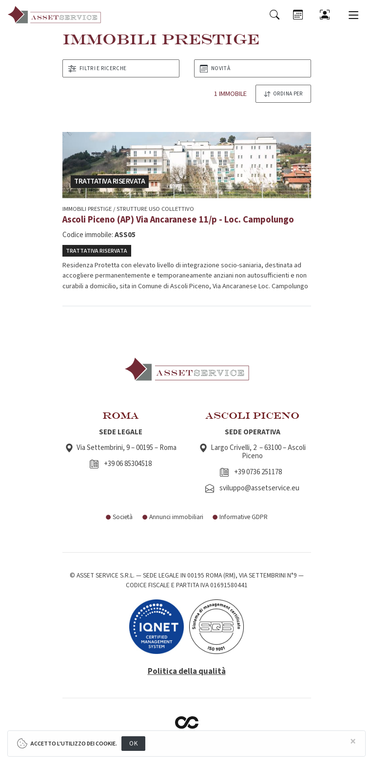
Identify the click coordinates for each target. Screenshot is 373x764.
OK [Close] (133, 743)
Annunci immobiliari (172, 517)
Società (119, 517)
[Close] (353, 742)
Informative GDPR (240, 517)
